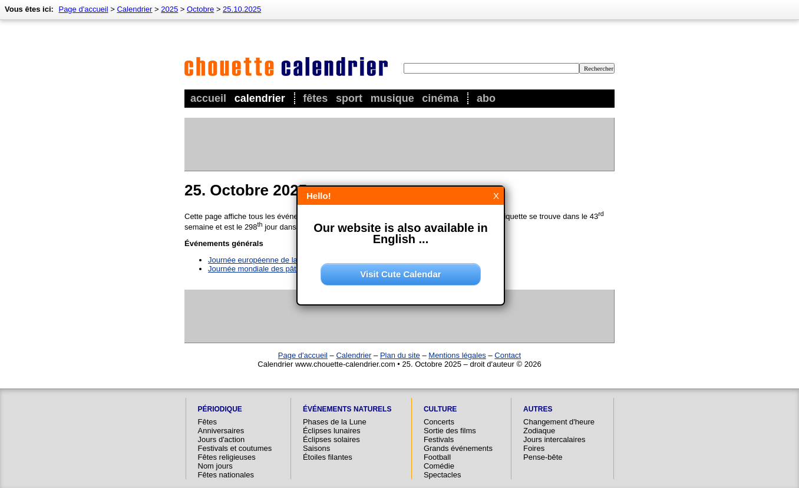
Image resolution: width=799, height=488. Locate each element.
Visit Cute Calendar (400, 274)
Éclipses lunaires (332, 430)
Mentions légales (457, 355)
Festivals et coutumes (235, 448)
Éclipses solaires (331, 439)
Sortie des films (450, 430)
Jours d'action (221, 439)
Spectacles (442, 474)
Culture (440, 409)
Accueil (208, 98)
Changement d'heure (559, 421)
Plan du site (400, 355)
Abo (486, 98)
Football (437, 457)
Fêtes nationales (226, 474)
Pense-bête (543, 457)
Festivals (439, 439)
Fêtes (315, 98)
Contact (507, 355)
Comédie (439, 466)
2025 (169, 9)
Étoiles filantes (327, 457)
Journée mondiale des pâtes (256, 268)
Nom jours (215, 466)
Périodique (220, 409)
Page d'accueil (83, 9)
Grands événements (458, 448)
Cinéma (440, 98)
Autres (537, 409)
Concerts (439, 421)
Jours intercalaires (554, 439)
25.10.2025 (242, 9)
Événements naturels (347, 409)
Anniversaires (221, 430)
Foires (533, 448)
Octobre (200, 9)
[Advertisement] (398, 144)
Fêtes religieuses (227, 457)
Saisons (316, 448)
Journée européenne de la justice (264, 259)
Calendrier (260, 98)
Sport (349, 98)
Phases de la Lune (335, 421)
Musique (392, 98)
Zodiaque (539, 430)
